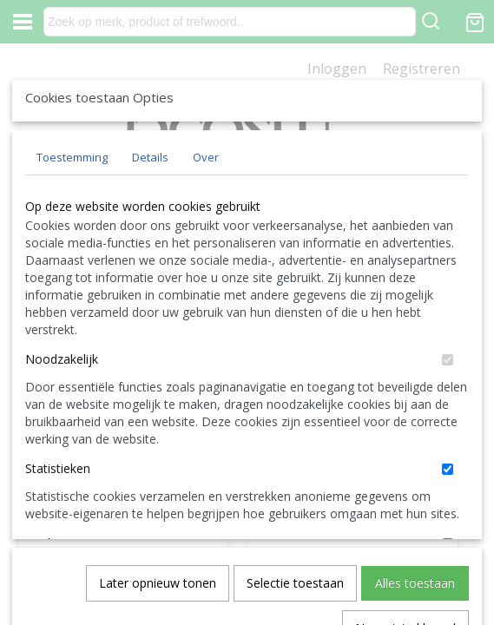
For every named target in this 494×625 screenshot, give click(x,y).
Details (150, 285)
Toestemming (72, 285)
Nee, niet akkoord (405, 560)
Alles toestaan (415, 515)
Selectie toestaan (295, 515)
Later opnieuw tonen (157, 515)
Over (206, 285)
